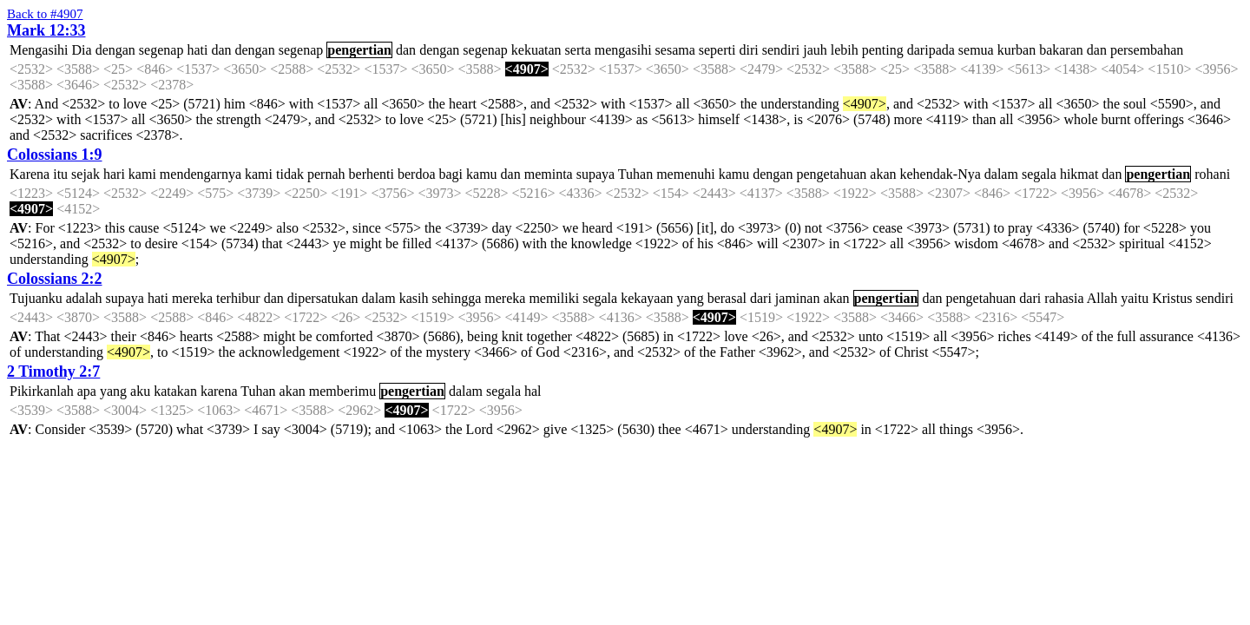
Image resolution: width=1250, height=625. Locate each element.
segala (1039, 174)
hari (114, 174)
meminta (548, 174)
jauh (815, 50)
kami (142, 174)
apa (86, 391)
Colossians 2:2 (54, 278)
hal (533, 391)
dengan (115, 50)
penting (883, 50)
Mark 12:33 (46, 30)
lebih (845, 50)
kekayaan (647, 298)
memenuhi (685, 174)
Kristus (1172, 298)
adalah (84, 298)
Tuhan (635, 174)
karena (219, 391)
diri (748, 50)
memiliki (554, 298)
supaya (595, 174)
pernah (326, 174)
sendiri (781, 50)
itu (60, 174)
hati (197, 50)
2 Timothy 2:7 (53, 371)
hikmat (1079, 174)
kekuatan (536, 50)
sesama (675, 50)
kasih (414, 298)
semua (976, 50)
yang (690, 298)
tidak (290, 174)
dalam (1001, 174)
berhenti (371, 174)
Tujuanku (36, 298)
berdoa (417, 174)
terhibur (238, 298)
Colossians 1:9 (54, 154)
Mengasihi (39, 50)
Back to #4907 (45, 14)
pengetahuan (831, 174)
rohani (1212, 174)
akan (883, 174)
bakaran (1061, 50)
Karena (29, 174)
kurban (1016, 50)
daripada (931, 50)
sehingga (456, 298)
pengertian (359, 50)
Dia (82, 50)
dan (221, 50)
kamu (481, 174)
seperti (717, 50)
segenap (161, 50)
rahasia (1063, 298)
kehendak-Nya (940, 174)
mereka (192, 298)
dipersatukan (323, 298)
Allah (1102, 298)
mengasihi (623, 50)
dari (761, 298)
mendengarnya (200, 174)
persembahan (1146, 50)
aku (140, 391)
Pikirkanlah (42, 391)
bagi (451, 174)
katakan (175, 391)
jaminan (797, 298)
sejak (85, 174)
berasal (727, 298)
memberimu (342, 391)
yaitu (1134, 298)
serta (578, 50)
